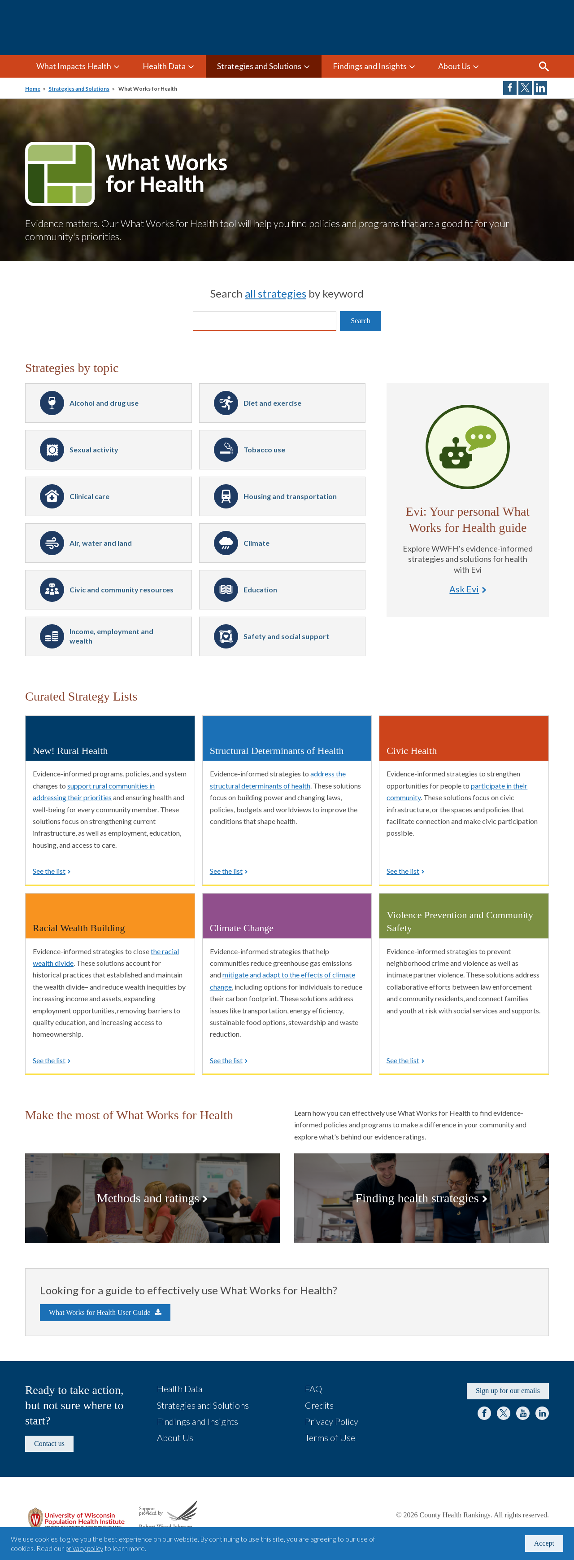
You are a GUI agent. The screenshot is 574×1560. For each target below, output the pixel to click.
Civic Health (412, 750)
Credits (319, 1405)
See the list (49, 871)
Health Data (164, 66)
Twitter (503, 1413)
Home (32, 88)
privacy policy (84, 1548)
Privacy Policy (331, 1421)
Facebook (484, 1413)
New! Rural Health (70, 750)
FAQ (313, 1388)
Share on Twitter (525, 88)
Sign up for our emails (508, 1390)
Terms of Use (330, 1437)
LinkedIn (542, 1413)
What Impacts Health (73, 66)
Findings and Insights (370, 66)
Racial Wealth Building (79, 927)
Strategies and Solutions (259, 66)
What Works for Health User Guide (99, 1312)
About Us (454, 66)
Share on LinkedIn (540, 88)
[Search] (264, 321)
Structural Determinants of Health (277, 750)
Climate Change (242, 927)
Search (544, 66)
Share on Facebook (510, 88)
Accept (544, 1543)
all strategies (275, 293)
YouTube (523, 1413)
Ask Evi (468, 447)
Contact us (49, 1443)
